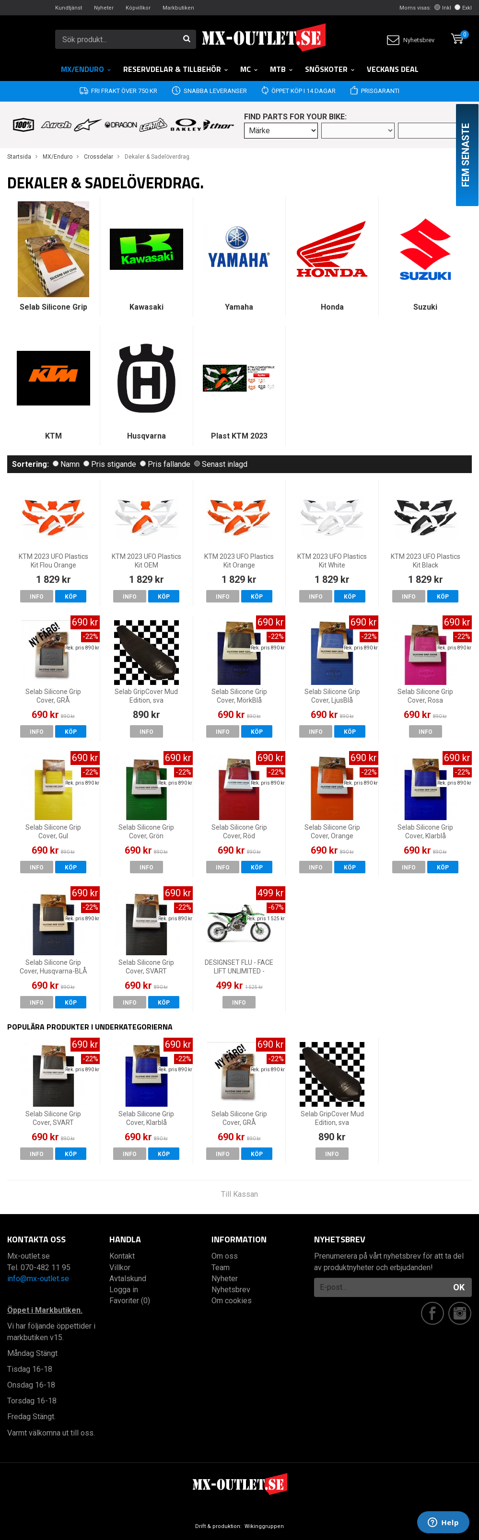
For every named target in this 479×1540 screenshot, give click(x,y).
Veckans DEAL (393, 69)
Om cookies (231, 1300)
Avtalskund (127, 1278)
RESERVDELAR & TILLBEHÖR (176, 69)
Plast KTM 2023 (239, 435)
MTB (281, 69)
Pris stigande (109, 464)
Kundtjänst (68, 8)
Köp (71, 596)
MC (249, 69)
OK (459, 1287)
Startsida (19, 156)
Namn (66, 464)
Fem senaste (465, 155)
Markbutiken (178, 8)
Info (37, 596)
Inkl (442, 8)
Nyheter (104, 8)
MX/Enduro (86, 69)
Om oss (224, 1256)
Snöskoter (330, 69)
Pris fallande (165, 464)
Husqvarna (146, 435)
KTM (53, 435)
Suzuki (425, 307)
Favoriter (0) (129, 1300)
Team (220, 1267)
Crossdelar (98, 156)
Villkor (119, 1267)
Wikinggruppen (264, 1526)
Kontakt (122, 1256)
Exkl (463, 8)
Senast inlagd (220, 464)
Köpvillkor (138, 8)
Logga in (123, 1289)
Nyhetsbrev (410, 40)
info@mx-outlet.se (38, 1278)
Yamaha (239, 307)
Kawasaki (146, 307)
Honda (332, 307)
